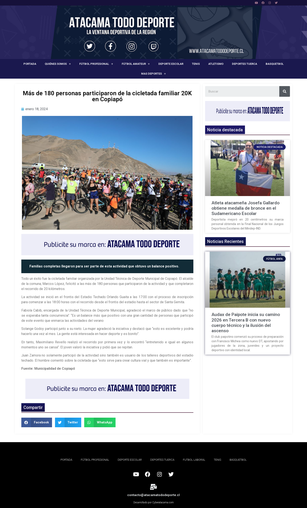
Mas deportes (153, 74)
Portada (29, 63)
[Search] (284, 91)
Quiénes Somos (58, 64)
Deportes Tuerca (244, 63)
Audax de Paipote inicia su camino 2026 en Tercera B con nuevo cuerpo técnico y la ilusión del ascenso (245, 322)
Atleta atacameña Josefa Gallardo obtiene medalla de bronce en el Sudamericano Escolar (245, 208)
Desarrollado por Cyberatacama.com (153, 502)
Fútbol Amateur (136, 64)
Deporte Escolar (170, 63)
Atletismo (215, 63)
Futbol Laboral (194, 459)
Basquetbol (275, 63)
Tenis (196, 63)
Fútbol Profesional (96, 64)
